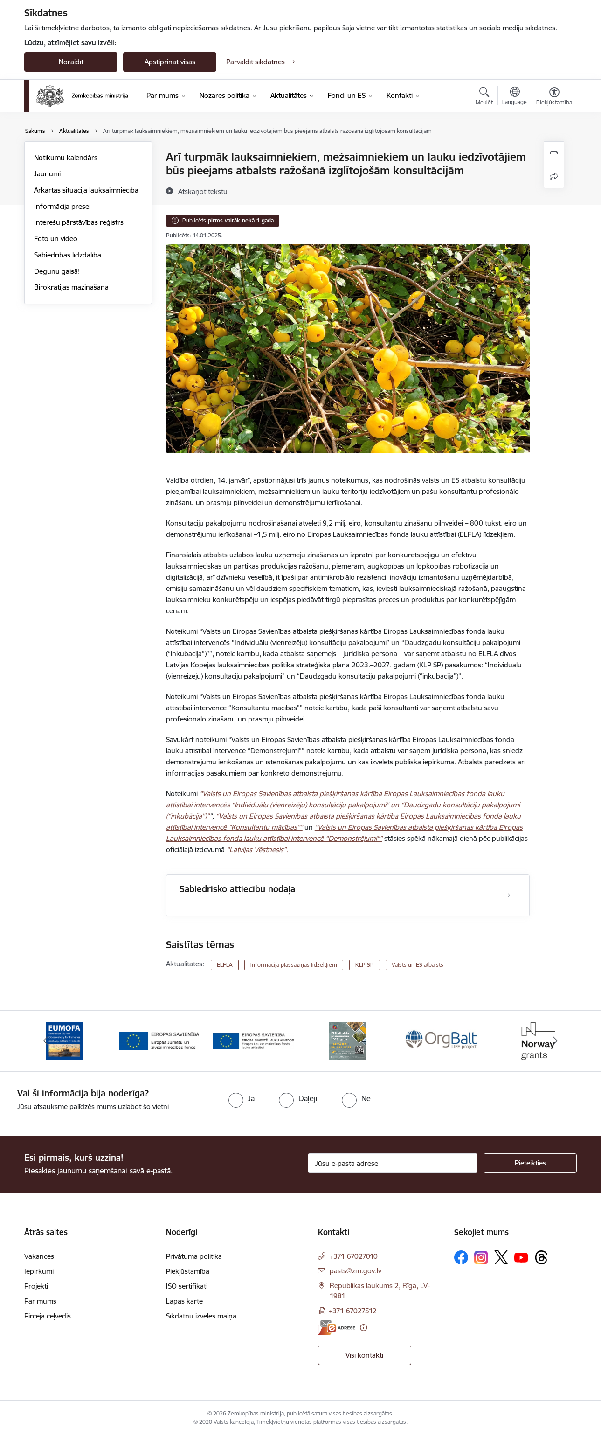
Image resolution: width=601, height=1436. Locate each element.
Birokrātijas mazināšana (71, 287)
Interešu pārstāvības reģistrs (79, 222)
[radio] (241, 1098)
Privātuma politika (194, 1256)
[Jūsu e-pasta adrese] (393, 1163)
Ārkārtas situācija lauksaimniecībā (86, 190)
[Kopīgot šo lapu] (554, 176)
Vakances (39, 1256)
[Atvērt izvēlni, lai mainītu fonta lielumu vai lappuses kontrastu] (554, 97)
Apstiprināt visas (170, 61)
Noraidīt (71, 61)
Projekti (36, 1286)
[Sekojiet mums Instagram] (481, 1257)
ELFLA (225, 964)
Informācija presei (62, 206)
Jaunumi (47, 173)
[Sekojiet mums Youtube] (521, 1257)
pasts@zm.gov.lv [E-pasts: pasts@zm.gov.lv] (355, 1270)
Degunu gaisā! (57, 271)
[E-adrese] (336, 1327)
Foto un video (55, 238)
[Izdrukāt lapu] (554, 153)
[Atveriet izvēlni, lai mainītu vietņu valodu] (514, 97)
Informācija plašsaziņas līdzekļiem (293, 964)
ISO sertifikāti (186, 1286)
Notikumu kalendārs (65, 157)
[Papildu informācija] (363, 1327)
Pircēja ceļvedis (47, 1315)
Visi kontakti (364, 1355)
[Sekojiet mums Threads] (541, 1257)
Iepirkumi (39, 1271)
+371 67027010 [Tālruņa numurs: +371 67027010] (354, 1256)
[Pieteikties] (530, 1163)
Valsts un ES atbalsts (417, 964)
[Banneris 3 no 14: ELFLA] (253, 1040)
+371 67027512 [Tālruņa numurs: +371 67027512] (353, 1310)
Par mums (40, 1301)
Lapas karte (184, 1301)
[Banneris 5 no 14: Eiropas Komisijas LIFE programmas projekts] (442, 1040)
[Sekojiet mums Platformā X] (501, 1257)
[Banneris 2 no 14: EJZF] (159, 1040)
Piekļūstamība (187, 1271)
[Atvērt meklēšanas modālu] (484, 97)
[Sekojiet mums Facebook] (461, 1257)
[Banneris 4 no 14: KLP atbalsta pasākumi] (347, 1040)
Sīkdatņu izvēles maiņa (201, 1315)
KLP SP (364, 964)
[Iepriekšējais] (45, 1041)
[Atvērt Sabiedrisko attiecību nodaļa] (507, 895)
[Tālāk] (555, 1041)
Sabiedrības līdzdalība (67, 254)
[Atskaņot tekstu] (203, 191)
